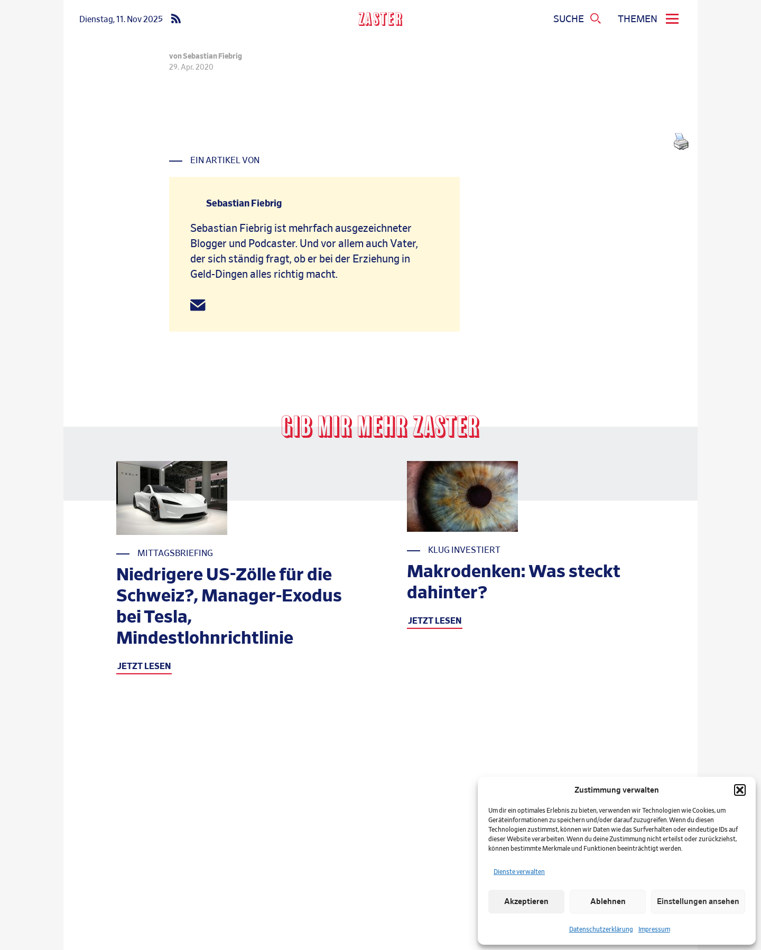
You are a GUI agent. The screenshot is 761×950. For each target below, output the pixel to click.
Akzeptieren (526, 902)
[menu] (650, 19)
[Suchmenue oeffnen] (577, 19)
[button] (740, 790)
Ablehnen (608, 902)
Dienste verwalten (519, 872)
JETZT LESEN (144, 666)
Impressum (654, 929)
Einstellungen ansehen (698, 902)
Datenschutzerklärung (601, 929)
